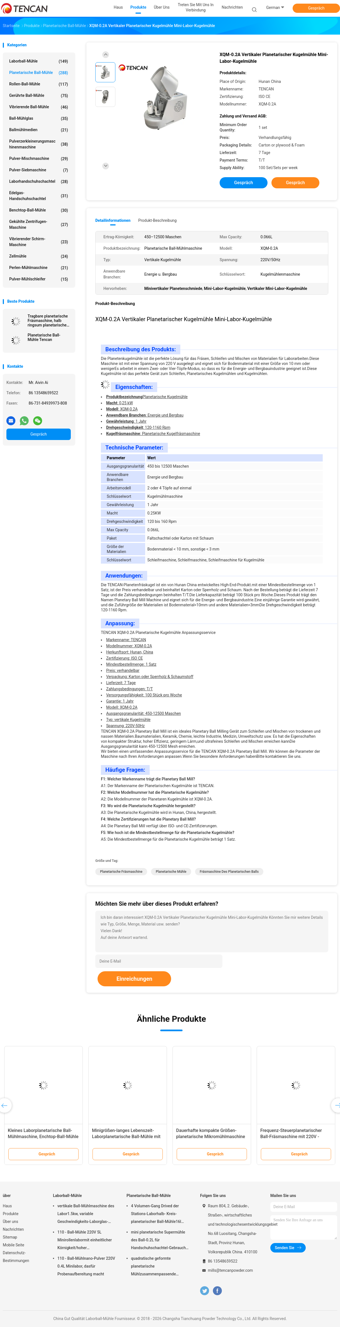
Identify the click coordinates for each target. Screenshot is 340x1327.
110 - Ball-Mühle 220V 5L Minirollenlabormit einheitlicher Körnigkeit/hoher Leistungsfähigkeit (84, 1241)
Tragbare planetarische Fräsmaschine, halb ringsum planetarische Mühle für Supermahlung (49, 320)
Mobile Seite (13, 1245)
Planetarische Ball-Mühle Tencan (44, 337)
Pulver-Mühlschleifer (38, 279)
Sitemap (10, 1237)
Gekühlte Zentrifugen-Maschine (38, 224)
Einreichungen (134, 978)
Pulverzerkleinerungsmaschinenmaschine (38, 144)
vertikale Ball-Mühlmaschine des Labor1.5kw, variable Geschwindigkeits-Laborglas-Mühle (85, 1214)
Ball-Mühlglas (38, 118)
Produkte (10, 1213)
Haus (7, 1206)
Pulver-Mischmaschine (38, 159)
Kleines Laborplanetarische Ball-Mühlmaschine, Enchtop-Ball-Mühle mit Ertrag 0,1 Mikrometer (43, 1136)
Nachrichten (13, 1229)
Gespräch (316, 8)
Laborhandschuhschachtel (38, 181)
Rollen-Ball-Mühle (38, 84)
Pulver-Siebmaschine (38, 170)
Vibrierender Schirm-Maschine (38, 242)
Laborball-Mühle (38, 61)
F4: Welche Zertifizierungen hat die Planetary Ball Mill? (148, 819)
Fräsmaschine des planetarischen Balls (229, 872)
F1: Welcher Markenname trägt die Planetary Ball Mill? (148, 779)
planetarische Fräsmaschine (121, 872)
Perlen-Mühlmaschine (38, 268)
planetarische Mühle (171, 872)
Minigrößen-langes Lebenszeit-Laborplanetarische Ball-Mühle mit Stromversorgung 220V (126, 1136)
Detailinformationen (112, 220)
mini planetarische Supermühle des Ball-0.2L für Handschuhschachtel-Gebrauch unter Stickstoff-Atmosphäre (158, 1241)
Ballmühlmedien (38, 130)
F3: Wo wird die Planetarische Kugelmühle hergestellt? (148, 806)
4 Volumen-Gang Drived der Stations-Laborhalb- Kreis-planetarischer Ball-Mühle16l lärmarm (156, 1214)
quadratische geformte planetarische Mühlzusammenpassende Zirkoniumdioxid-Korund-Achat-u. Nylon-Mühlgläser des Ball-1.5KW (158, 1267)
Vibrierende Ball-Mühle (38, 107)
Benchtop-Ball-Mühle (38, 210)
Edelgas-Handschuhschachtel (38, 196)
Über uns (10, 1221)
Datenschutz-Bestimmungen (16, 1257)
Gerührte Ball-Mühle (38, 95)
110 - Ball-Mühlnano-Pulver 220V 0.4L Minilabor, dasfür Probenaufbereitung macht (86, 1266)
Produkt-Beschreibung (157, 220)
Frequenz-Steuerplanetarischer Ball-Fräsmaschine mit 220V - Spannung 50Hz (291, 1136)
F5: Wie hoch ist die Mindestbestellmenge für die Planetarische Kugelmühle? (167, 832)
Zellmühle (38, 256)
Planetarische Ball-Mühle (38, 73)
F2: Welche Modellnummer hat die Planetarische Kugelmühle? (155, 792)
